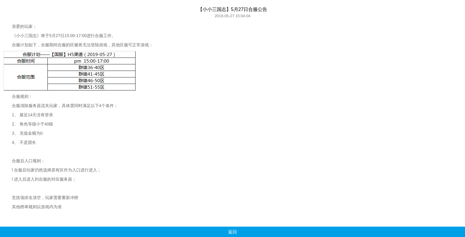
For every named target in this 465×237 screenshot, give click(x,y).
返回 (232, 231)
